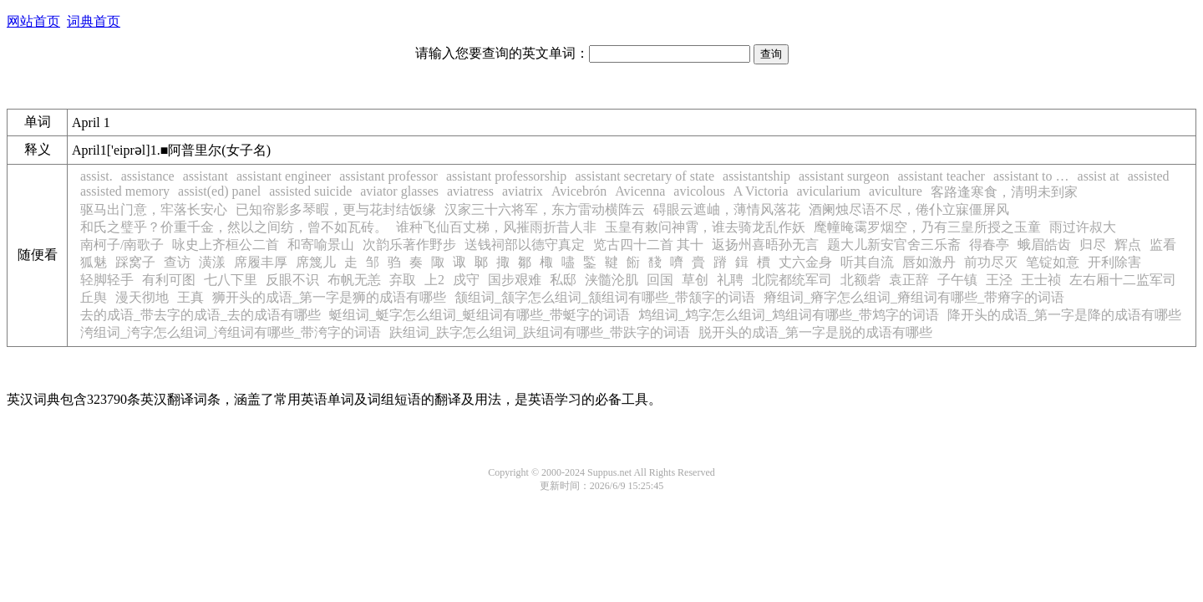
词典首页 (93, 21)
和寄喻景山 (320, 244)
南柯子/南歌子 (122, 244)
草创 (695, 280)
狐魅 (93, 262)
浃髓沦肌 (611, 280)
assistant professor (388, 176)
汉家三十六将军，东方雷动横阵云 (544, 209)
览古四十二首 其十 (648, 244)
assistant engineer (283, 176)
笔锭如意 (1052, 262)
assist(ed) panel (219, 191)
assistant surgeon (844, 176)
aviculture (895, 191)
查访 (177, 262)
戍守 (466, 280)
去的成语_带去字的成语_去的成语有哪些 (200, 315)
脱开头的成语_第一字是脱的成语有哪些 (815, 332)
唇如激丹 (929, 262)
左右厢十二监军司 (1122, 280)
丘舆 (93, 297)
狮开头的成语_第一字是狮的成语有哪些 (329, 297)
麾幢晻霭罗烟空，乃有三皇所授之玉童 (927, 227)
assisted (1149, 176)
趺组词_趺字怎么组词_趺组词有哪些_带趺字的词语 (539, 332)
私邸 (563, 280)
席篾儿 (316, 262)
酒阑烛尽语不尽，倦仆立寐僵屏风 (909, 209)
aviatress (470, 191)
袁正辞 (909, 280)
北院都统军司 (792, 280)
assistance (148, 176)
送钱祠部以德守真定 (524, 244)
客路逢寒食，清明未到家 (1004, 192)
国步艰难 (514, 280)
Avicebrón (579, 191)
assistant (205, 176)
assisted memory (125, 191)
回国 (660, 280)
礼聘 (730, 280)
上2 (434, 280)
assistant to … (1031, 176)
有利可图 (168, 280)
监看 (1163, 244)
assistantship (756, 176)
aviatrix (522, 191)
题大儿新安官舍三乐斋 (894, 244)
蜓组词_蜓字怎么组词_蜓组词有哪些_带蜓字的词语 (479, 315)
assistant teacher (940, 176)
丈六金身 (805, 262)
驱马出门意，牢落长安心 (153, 209)
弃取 (402, 280)
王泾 (999, 280)
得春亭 (989, 244)
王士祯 (1041, 280)
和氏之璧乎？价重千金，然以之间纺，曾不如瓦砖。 (234, 227)
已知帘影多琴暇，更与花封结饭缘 (336, 209)
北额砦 (860, 280)
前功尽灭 (991, 262)
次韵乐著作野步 (409, 244)
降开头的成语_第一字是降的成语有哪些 (1064, 315)
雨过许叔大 (1082, 227)
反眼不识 (292, 280)
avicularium (828, 191)
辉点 (1127, 244)
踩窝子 (135, 262)
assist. (96, 176)
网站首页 (33, 21)
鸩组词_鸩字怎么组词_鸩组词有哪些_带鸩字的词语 (788, 315)
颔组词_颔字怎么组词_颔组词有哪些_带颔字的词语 (604, 297)
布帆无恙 (354, 280)
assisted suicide (310, 191)
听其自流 (867, 262)
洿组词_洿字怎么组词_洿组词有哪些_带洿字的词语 (230, 332)
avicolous (698, 191)
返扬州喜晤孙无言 (765, 244)
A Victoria (761, 191)
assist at (1098, 176)
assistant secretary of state (644, 176)
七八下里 (230, 280)
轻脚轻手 (107, 280)
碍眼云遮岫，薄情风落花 (726, 209)
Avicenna (640, 191)
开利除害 (1114, 262)
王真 (190, 297)
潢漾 (212, 262)
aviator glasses (399, 191)
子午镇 (957, 280)
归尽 (1092, 244)
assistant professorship (506, 176)
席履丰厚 (260, 262)
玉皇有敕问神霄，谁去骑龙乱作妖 (705, 227)
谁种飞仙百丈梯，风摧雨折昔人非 (496, 227)
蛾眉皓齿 (1044, 244)
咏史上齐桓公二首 (225, 244)
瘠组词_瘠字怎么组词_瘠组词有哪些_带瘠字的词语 (914, 297)
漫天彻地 (142, 297)
